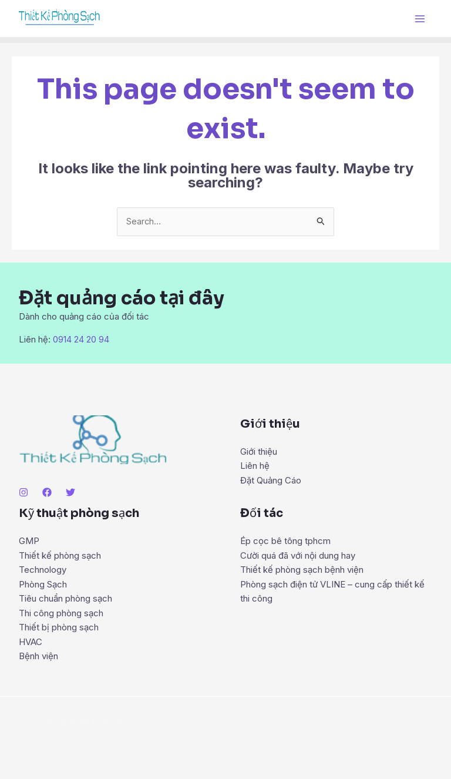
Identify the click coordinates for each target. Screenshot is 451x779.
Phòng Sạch (43, 583)
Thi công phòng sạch (61, 611)
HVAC (30, 640)
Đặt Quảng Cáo (270, 479)
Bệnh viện (38, 654)
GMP (29, 541)
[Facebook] (47, 492)
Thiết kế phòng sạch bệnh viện (302, 569)
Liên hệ (255, 465)
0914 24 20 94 (81, 339)
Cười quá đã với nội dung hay (297, 555)
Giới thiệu (258, 451)
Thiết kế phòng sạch (60, 555)
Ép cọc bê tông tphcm (285, 541)
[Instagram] (23, 492)
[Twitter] (70, 492)
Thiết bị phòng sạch (59, 626)
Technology (42, 569)
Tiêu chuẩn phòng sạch (65, 597)
